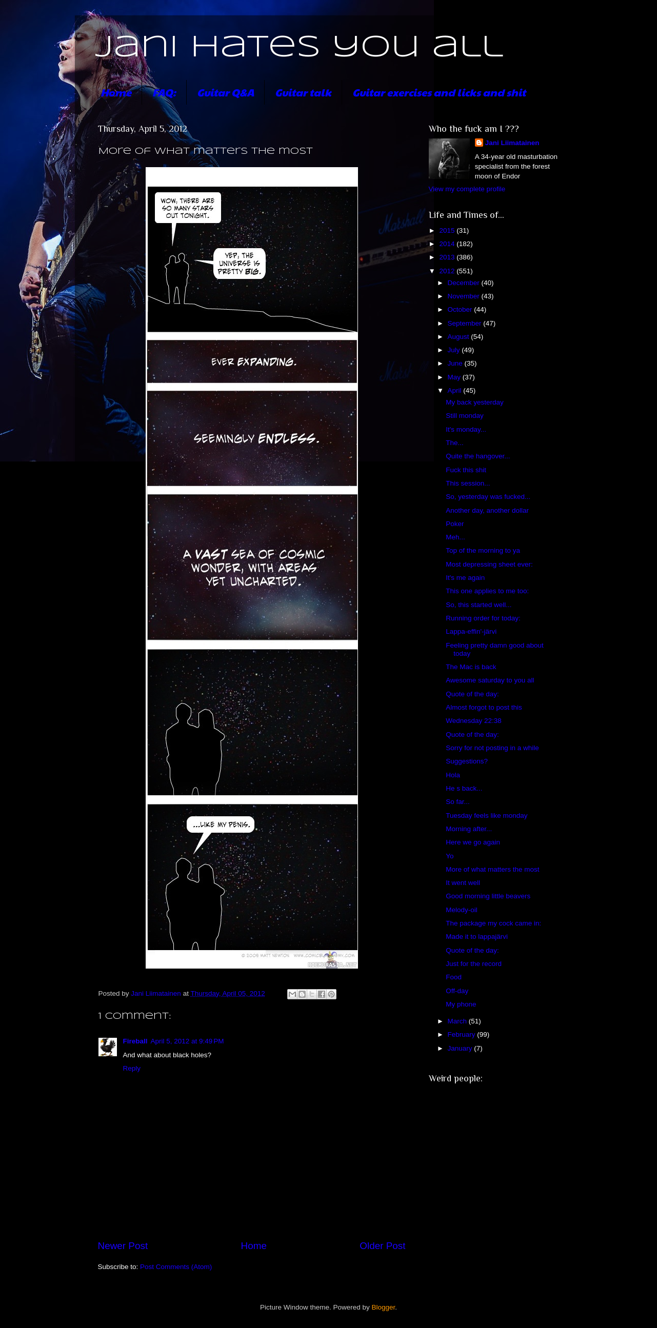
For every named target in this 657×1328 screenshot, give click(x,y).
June (456, 363)
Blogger (383, 1307)
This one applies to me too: (487, 591)
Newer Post (123, 1245)
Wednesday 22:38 (474, 721)
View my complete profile (467, 189)
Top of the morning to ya (483, 550)
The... (455, 443)
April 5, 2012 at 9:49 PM (187, 1041)
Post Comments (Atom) (176, 1267)
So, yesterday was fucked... (488, 496)
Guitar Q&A (225, 92)
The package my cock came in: (493, 923)
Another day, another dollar (487, 510)
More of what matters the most (492, 869)
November (465, 296)
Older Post (382, 1245)
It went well (463, 883)
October (461, 309)
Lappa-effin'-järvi (471, 631)
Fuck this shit (466, 470)
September (466, 323)
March (458, 1021)
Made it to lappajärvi (477, 936)
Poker (455, 524)
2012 (447, 271)
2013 (447, 257)
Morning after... (469, 829)
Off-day (457, 991)
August (459, 336)
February (462, 1034)
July (455, 350)
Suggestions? (467, 761)
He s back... (464, 788)
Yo (449, 856)
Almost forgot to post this (484, 707)
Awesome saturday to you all (490, 680)
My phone (461, 1004)
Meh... (455, 537)
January (461, 1048)
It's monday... (466, 429)
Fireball (135, 1041)
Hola (453, 775)
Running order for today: (483, 618)
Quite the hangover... (478, 456)
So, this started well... (478, 605)
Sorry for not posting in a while (492, 748)
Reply (132, 1068)
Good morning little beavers (488, 896)
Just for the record (474, 964)
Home (116, 92)
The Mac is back (471, 667)
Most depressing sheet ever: (489, 564)
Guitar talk (303, 92)
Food (454, 977)
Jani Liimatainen (512, 143)
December (465, 283)
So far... (458, 802)
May (455, 377)
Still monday (465, 415)
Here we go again (473, 842)
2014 (447, 244)
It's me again (465, 577)
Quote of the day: (472, 694)
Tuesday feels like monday (486, 815)
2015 (447, 230)
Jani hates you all (299, 48)
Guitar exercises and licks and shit (439, 92)
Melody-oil (461, 910)
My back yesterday (475, 402)
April (456, 390)
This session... (468, 483)
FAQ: (164, 92)
